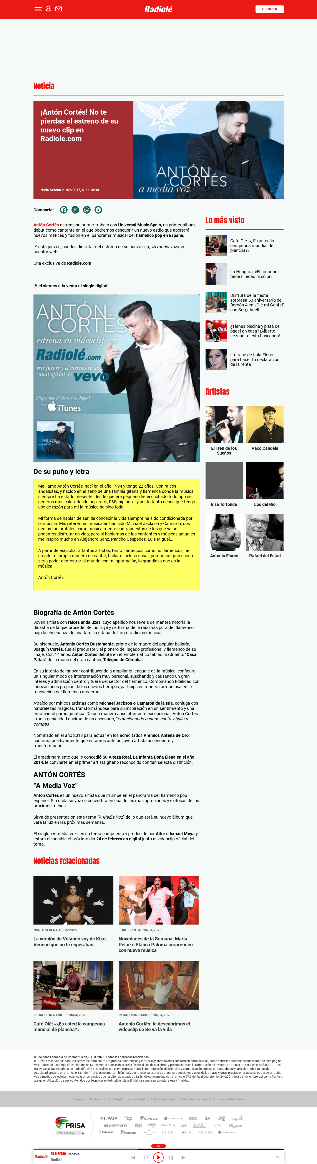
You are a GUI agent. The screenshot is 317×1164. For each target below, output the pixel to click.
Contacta (78, 1099)
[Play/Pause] (158, 1157)
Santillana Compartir (173, 1119)
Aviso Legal (115, 1099)
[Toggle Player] (277, 1157)
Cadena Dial (184, 1125)
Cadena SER (191, 1119)
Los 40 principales (129, 1119)
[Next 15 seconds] (171, 1157)
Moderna (127, 1132)
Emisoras (96, 1099)
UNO (138, 1125)
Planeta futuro (216, 1125)
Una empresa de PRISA (70, 1122)
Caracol (235, 1119)
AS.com (205, 1119)
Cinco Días (168, 1125)
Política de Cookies (162, 1099)
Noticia (44, 86)
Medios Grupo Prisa (70, 1133)
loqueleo (205, 1132)
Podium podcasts (149, 1132)
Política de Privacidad (193, 1099)
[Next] (183, 1157)
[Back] (133, 1157)
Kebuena (232, 1125)
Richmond (106, 1132)
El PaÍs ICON (167, 1132)
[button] (37, 9)
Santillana (150, 1119)
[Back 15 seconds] (146, 1157)
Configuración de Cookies (228, 1099)
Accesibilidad (136, 1099)
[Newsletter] (59, 9)
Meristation (226, 1132)
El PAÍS (108, 1119)
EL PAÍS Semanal (200, 1125)
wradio (151, 1125)
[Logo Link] (158, 9)
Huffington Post (114, 1125)
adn (220, 1119)
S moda (186, 1132)
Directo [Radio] (269, 9)
